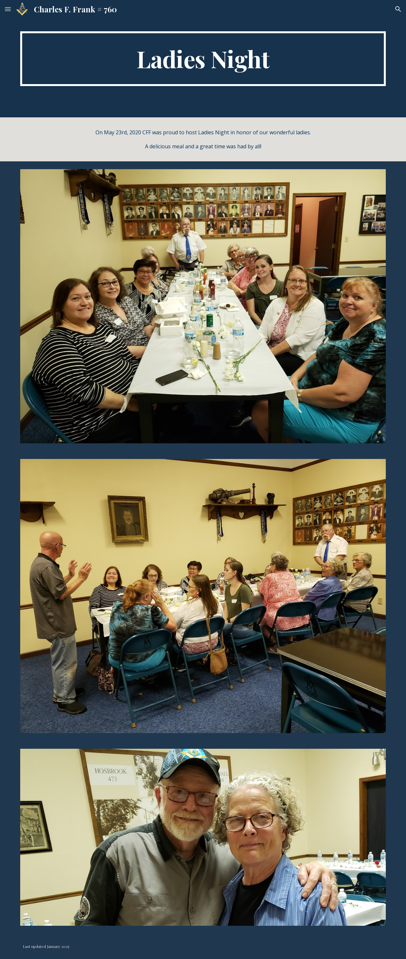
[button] (8, 9)
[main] (202, 58)
